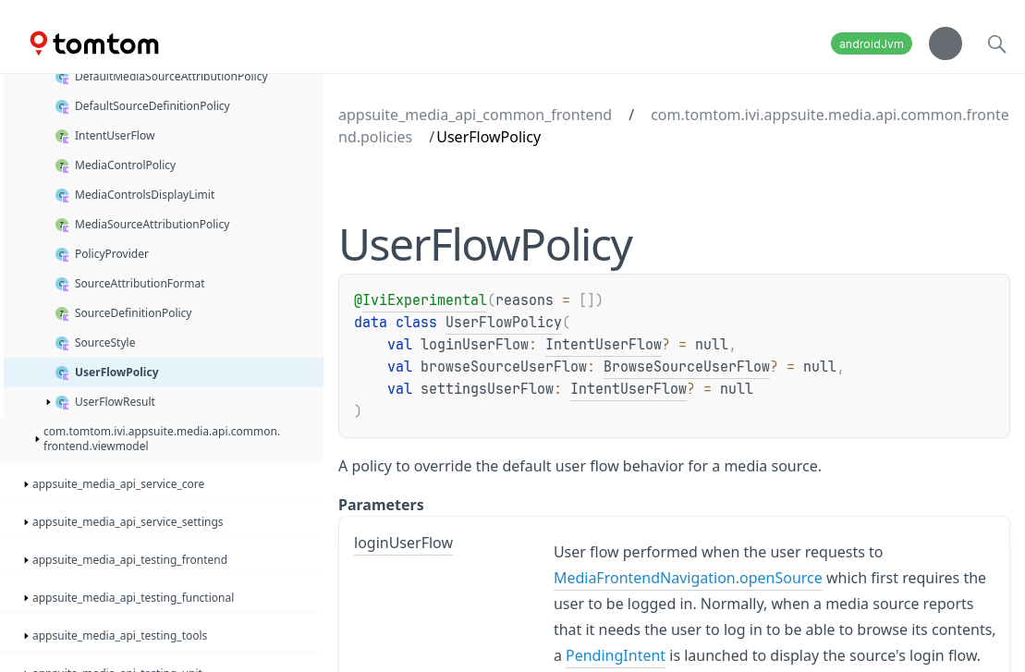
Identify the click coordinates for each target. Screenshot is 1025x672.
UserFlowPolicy (503, 322)
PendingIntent (615, 655)
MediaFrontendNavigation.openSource (688, 578)
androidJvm (871, 44)
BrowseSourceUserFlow (687, 367)
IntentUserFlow (603, 345)
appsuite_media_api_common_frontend (475, 114)
